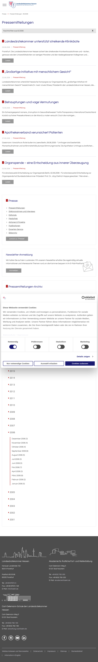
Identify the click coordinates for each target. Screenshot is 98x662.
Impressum (22, 335)
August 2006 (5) (18, 455)
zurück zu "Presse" (17, 239)
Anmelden (13, 270)
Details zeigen (83, 356)
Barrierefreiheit (76, 651)
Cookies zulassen (80, 363)
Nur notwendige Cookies (18, 363)
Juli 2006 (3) (17, 459)
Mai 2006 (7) (17, 467)
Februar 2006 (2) (19, 480)
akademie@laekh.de (62, 580)
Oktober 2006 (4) (19, 447)
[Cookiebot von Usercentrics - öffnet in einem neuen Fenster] (83, 298)
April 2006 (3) (17, 471)
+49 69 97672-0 (10, 583)
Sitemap (63, 651)
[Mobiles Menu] (4, 4)
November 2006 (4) (20, 443)
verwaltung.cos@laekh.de (17, 629)
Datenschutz (9, 335)
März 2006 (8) (17, 476)
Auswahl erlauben (49, 363)
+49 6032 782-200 (58, 574)
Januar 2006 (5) (18, 484)
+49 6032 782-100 (11, 623)
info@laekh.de (13, 589)
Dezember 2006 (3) (20, 439)
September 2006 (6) (20, 451)
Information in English (13, 655)
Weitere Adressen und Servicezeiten (15, 651)
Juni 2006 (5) (17, 463)
